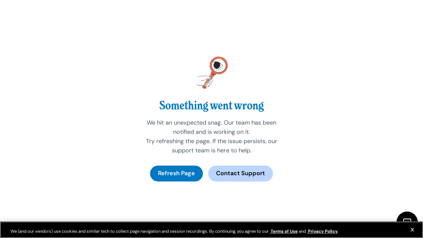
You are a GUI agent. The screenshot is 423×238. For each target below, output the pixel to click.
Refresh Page (176, 173)
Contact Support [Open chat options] (240, 173)
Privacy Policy (322, 231)
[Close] (412, 229)
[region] (211, 229)
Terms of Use (284, 231)
